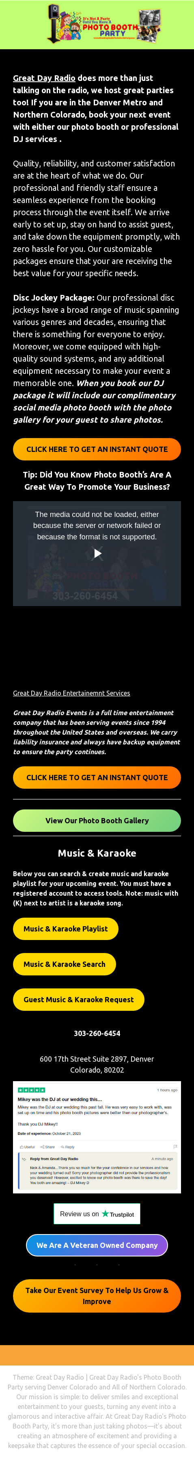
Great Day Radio (44, 78)
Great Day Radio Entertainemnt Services (71, 693)
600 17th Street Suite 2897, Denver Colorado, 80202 (97, 1064)
